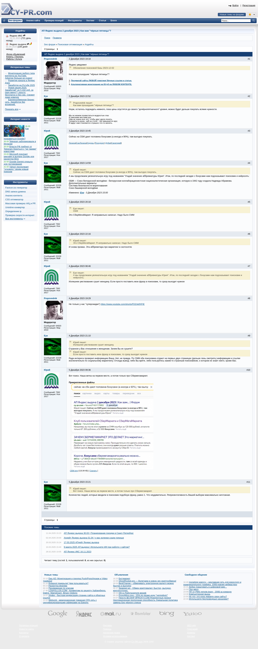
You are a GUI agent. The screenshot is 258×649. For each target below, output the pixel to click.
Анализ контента (13, 195)
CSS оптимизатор (14, 199)
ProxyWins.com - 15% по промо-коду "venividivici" (143, 595)
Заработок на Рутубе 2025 (21, 85)
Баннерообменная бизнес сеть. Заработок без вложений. (19, 102)
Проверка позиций (28, 625)
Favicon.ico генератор (16, 188)
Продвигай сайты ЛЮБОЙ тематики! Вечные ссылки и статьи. (101, 80)
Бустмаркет (124, 578)
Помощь (107, 629)
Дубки (108, 143)
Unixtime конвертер (15, 207)
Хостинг (191, 636)
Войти (235, 5)
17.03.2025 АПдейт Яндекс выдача (81, 542)
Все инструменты (14, 219)
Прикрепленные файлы (82, 382)
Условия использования (115, 636)
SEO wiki (191, 625)
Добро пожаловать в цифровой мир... (208, 587)
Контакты (24, 633)
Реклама (107, 625)
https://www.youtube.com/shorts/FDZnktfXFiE (122, 304)
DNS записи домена (15, 191)
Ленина (72, 143)
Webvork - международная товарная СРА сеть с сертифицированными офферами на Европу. (70, 601)
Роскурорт (99, 143)
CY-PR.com (137, 642)
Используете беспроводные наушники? (209, 599)
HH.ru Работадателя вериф (132, 593)
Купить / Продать (15, 56)
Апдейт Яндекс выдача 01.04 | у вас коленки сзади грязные (94, 538)
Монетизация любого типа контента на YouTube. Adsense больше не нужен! (20, 75)
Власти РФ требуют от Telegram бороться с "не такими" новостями (20, 149)
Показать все (11, 109)
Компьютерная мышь (199, 594)
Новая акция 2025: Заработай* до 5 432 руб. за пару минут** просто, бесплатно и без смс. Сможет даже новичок (20, 92)
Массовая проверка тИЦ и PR (20, 203)
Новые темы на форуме (232, 14)
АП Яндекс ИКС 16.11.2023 (77, 552)
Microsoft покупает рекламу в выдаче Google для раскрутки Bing (19, 156)
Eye (82, 192)
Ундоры (90, 143)
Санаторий (116, 143)
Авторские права (111, 633)
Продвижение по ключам (61, 588)
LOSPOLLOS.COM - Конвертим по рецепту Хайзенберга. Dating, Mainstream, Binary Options (74, 591)
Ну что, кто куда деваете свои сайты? (208, 596)
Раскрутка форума (57, 586)
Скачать (93, 471)
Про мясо (194, 589)
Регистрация (249, 5)
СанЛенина (81, 143)
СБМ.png (74, 471)
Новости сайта (26, 629)
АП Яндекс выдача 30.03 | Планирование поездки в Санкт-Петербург (99, 533)
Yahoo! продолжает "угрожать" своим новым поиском (16, 169)
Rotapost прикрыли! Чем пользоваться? (68, 583)
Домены (191, 633)
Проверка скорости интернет (20, 215)
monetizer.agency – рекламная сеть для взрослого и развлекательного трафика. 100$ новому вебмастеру (212, 583)
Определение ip (13, 211)
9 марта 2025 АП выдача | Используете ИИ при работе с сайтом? (97, 547)
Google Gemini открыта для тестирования (18, 162)
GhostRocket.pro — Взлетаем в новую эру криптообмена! (147, 581)
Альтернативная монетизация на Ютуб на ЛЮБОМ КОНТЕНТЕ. (101, 84)
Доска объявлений (15, 54)
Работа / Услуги (14, 59)
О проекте (24, 636)
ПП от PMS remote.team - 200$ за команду (210, 592)
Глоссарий (192, 629)
